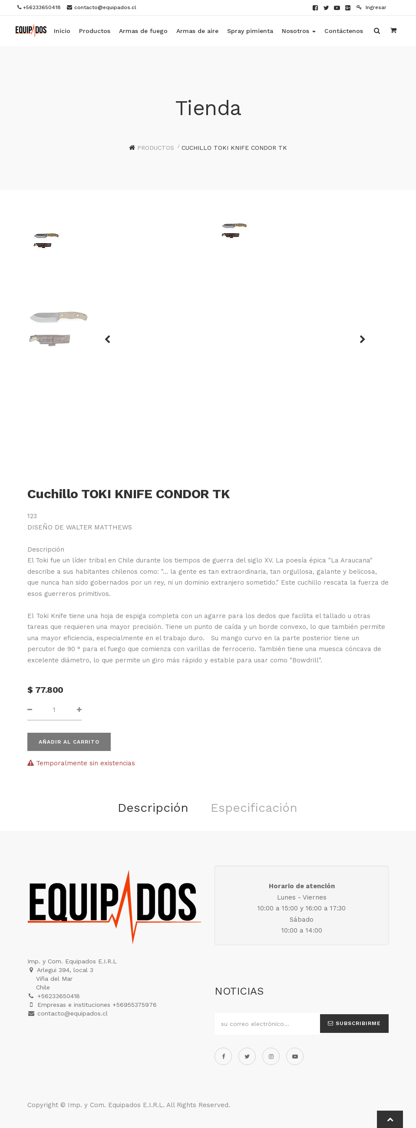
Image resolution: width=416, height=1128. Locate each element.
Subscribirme (354, 1023)
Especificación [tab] (254, 808)
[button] (110, 335)
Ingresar (371, 7)
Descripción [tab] (153, 808)
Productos (155, 147)
